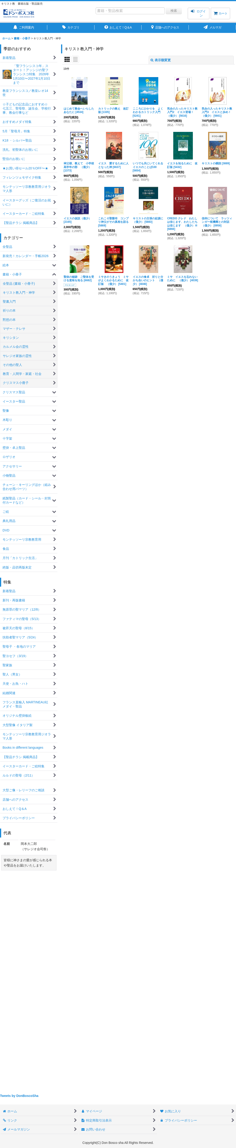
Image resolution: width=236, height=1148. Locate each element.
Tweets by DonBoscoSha (19, 1096)
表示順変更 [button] (160, 60)
